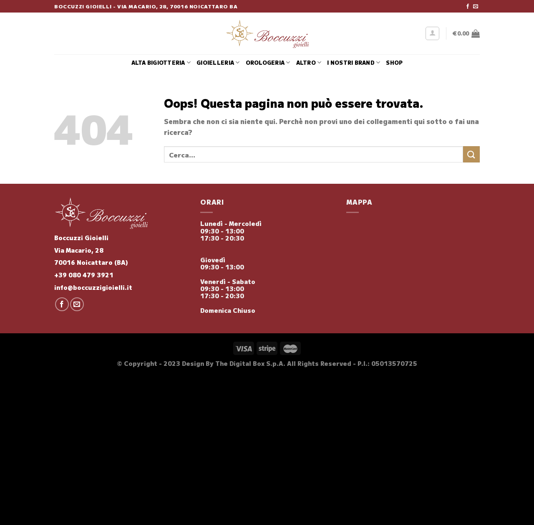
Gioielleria (217, 62)
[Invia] (471, 154)
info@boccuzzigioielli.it (93, 287)
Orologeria (268, 62)
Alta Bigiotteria (161, 62)
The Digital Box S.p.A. (250, 363)
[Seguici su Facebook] (467, 7)
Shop (394, 62)
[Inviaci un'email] (475, 7)
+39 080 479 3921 (83, 274)
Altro (309, 62)
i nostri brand (353, 62)
